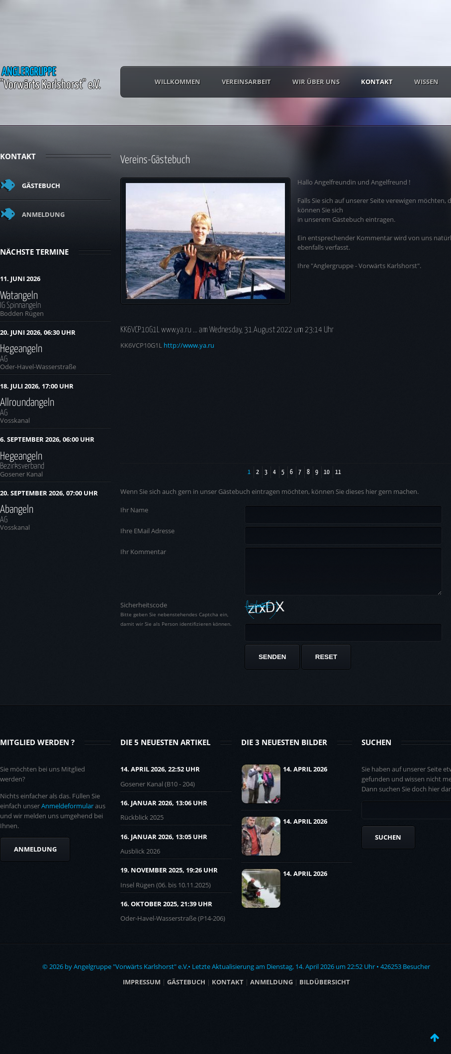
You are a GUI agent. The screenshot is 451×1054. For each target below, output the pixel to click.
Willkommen (177, 81)
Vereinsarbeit (246, 81)
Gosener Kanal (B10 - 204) (157, 791)
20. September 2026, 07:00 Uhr (49, 492)
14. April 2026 (305, 776)
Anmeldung (43, 214)
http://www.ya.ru (189, 345)
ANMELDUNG (271, 989)
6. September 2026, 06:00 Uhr (47, 439)
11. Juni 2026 (20, 278)
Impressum (142, 989)
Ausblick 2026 (140, 858)
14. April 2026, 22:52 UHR (160, 776)
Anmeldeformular (67, 813)
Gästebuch (41, 185)
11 (338, 472)
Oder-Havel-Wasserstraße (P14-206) (172, 925)
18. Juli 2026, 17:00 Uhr (37, 386)
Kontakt (377, 81)
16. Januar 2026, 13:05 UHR (163, 844)
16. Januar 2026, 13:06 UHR (163, 810)
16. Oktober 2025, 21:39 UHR (166, 911)
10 (327, 472)
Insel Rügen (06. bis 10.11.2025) (165, 892)
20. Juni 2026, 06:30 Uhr (38, 332)
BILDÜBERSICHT (324, 989)
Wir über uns (316, 81)
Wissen (426, 81)
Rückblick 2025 (142, 824)
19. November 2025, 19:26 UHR (169, 877)
